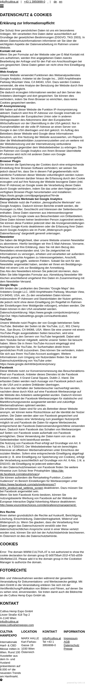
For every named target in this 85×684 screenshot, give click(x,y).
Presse (68, 648)
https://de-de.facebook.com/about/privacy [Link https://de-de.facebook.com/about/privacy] (32, 472)
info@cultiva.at (9, 1)
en (60, 1)
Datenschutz (71, 645)
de (55, 1)
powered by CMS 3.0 (76, 683)
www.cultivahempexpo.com (17, 625)
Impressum (70, 638)
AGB (66, 641)
